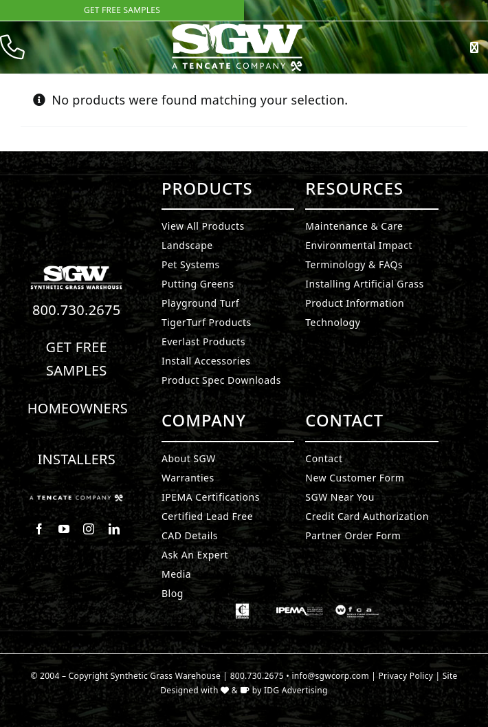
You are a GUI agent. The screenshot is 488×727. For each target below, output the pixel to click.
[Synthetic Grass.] (76, 500)
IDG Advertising (296, 690)
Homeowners (77, 408)
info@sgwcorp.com (330, 676)
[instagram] (88, 528)
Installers (76, 459)
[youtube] (63, 528)
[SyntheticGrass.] (237, 27)
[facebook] (39, 528)
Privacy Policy (406, 676)
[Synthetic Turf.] (76, 269)
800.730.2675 (76, 310)
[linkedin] (114, 528)
